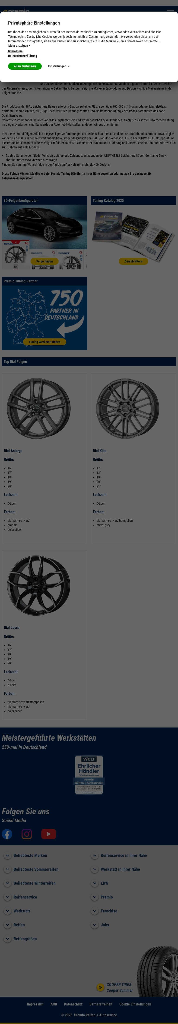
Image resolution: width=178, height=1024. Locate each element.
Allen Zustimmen (25, 66)
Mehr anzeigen (19, 45)
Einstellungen (58, 66)
